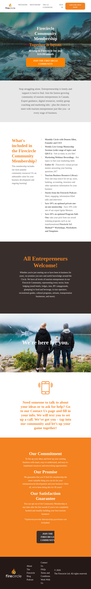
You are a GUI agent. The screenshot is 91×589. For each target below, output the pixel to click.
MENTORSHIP (35, 5)
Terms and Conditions (45, 575)
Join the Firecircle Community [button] (47, 537)
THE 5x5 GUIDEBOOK (47, 6)
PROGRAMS (22, 5)
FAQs (43, 569)
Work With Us (45, 581)
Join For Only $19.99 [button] (75, 6)
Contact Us (44, 564)
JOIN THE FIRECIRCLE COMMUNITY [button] (45, 62)
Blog (29, 576)
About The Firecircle (31, 569)
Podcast (30, 579)
